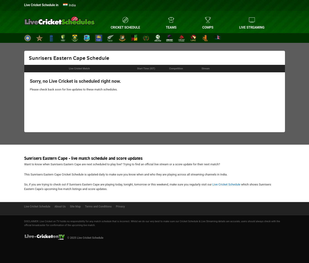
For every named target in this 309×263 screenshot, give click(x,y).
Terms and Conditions (98, 206)
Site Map (75, 206)
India (72, 5)
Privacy (120, 206)
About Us (60, 206)
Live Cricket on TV (50, 221)
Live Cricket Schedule (226, 184)
